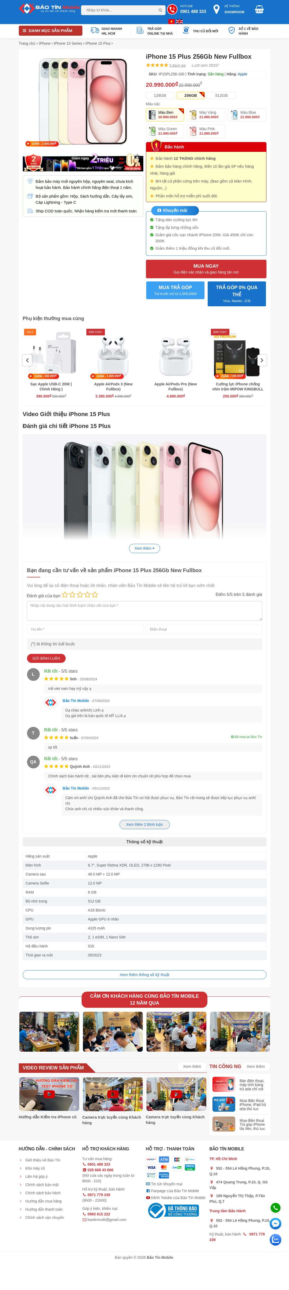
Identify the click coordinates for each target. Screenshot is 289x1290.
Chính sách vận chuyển (41, 1217)
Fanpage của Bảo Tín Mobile (172, 1191)
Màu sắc (153, 104)
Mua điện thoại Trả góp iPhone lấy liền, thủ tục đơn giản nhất (252, 1126)
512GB (221, 95)
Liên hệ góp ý (33, 1176)
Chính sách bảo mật (39, 1185)
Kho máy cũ (32, 1168)
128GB (160, 95)
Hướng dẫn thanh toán (41, 1209)
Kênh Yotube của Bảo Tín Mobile (176, 1198)
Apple (242, 74)
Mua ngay (206, 269)
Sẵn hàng (216, 74)
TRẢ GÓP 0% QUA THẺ (237, 294)
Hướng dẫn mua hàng (40, 1201)
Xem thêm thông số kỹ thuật (145, 974)
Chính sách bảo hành (40, 1193)
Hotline (187, 9)
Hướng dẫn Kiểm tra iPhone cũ (48, 1117)
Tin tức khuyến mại (164, 1184)
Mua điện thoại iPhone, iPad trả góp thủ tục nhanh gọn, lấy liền (253, 1108)
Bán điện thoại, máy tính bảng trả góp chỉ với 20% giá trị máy (252, 1087)
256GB (190, 95)
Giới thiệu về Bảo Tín (39, 1160)
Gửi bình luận (46, 658)
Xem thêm (192, 1066)
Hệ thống (231, 9)
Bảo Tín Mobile (76, 701)
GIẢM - (44, 143)
